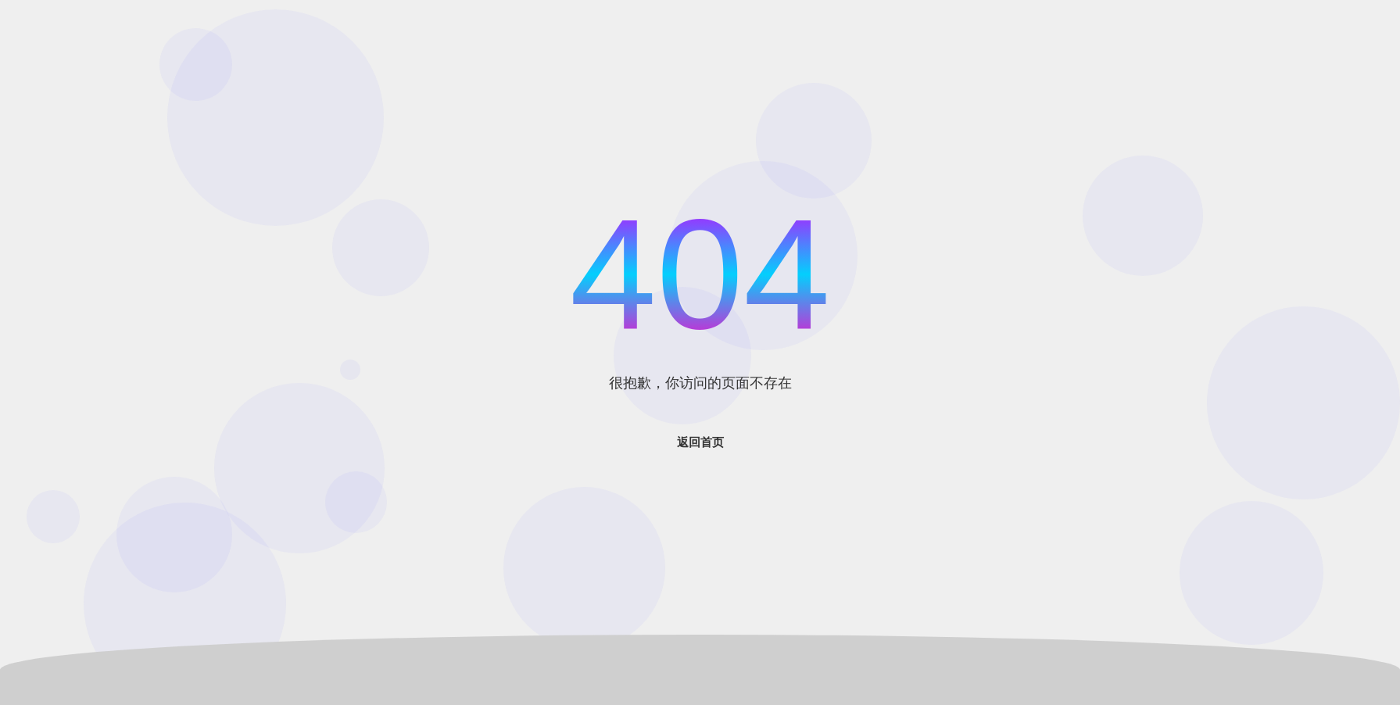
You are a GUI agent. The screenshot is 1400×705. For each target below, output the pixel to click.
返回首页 (700, 442)
